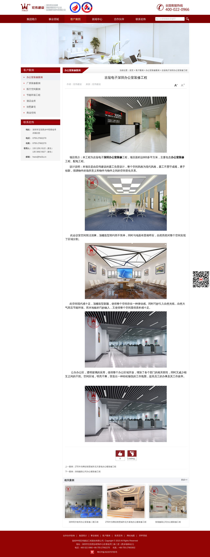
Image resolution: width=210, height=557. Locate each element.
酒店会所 (31, 101)
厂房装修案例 (33, 83)
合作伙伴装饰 (69, 535)
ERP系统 (143, 535)
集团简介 (83, 535)
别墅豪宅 (31, 106)
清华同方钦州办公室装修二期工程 (84, 503)
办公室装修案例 (35, 77)
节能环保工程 (33, 95)
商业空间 (31, 112)
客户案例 (28, 70)
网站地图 (131, 535)
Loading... (132, 458)
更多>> (184, 480)
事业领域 (95, 535)
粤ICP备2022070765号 (107, 552)
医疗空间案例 (33, 89)
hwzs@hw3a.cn (39, 157)
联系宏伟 (28, 122)
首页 (131, 70)
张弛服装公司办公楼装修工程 (88, 471)
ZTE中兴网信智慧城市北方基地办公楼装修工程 (95, 466)
